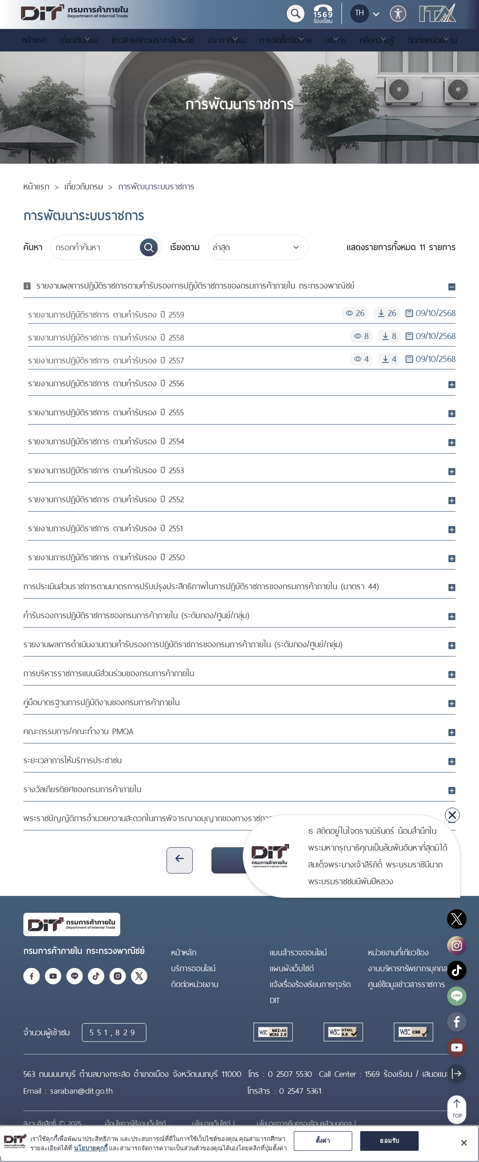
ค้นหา (33, 247)
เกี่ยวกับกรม (84, 186)
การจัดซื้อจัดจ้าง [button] (285, 40)
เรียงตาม (185, 247)
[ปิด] (464, 1143)
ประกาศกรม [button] (227, 40)
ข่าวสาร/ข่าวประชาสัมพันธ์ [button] (153, 40)
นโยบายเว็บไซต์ (212, 1124)
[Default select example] (258, 247)
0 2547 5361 (300, 1090)
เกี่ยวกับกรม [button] (79, 40)
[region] (239, 1143)
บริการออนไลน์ (193, 968)
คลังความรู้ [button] (377, 40)
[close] (452, 815)
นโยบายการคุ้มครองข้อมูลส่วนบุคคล (306, 1124)
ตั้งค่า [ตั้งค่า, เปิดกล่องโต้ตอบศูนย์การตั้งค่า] (323, 1140)
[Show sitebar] (456, 1073)
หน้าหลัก (183, 952)
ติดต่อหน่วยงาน (194, 984)
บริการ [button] (336, 40)
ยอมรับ (389, 1140)
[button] (398, 13)
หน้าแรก (34, 40)
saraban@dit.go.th (81, 1090)
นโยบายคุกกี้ (91, 1148)
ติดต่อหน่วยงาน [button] (432, 40)
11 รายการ (401, 247)
